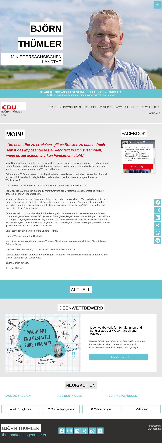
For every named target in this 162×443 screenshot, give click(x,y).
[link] (157, 5)
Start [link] (53, 107)
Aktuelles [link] (132, 107)
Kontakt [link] (154, 113)
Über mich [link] (90, 107)
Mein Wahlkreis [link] (70, 107)
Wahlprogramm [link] (111, 107)
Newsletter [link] (150, 107)
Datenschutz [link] (134, 160)
